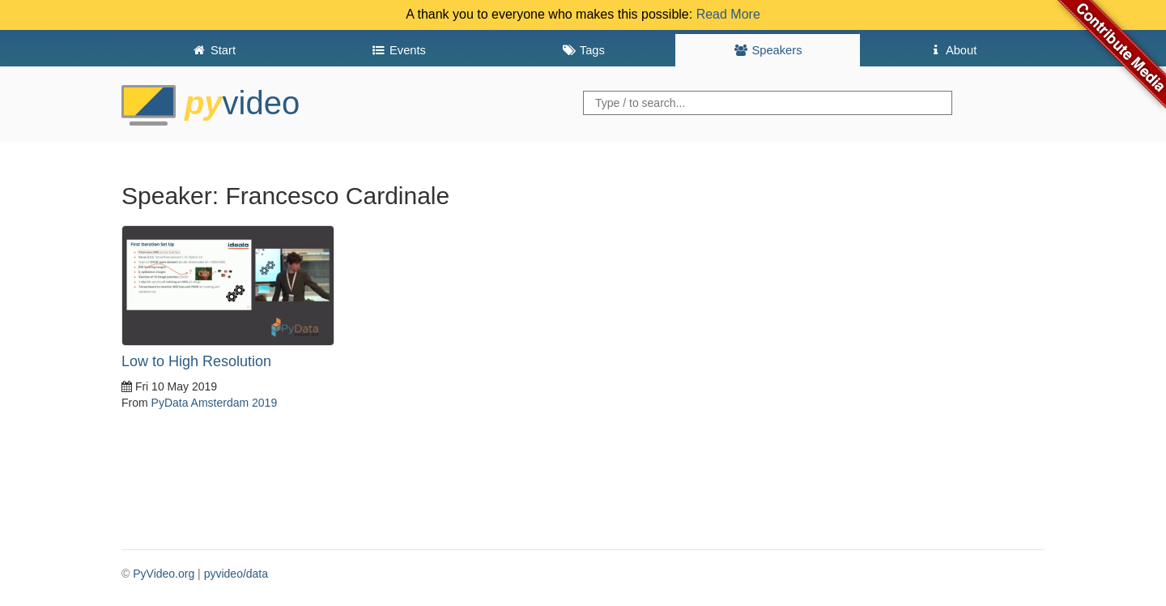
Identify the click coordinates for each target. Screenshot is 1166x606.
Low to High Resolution (196, 361)
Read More (728, 14)
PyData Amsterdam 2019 (214, 402)
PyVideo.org (163, 573)
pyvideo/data (236, 573)
